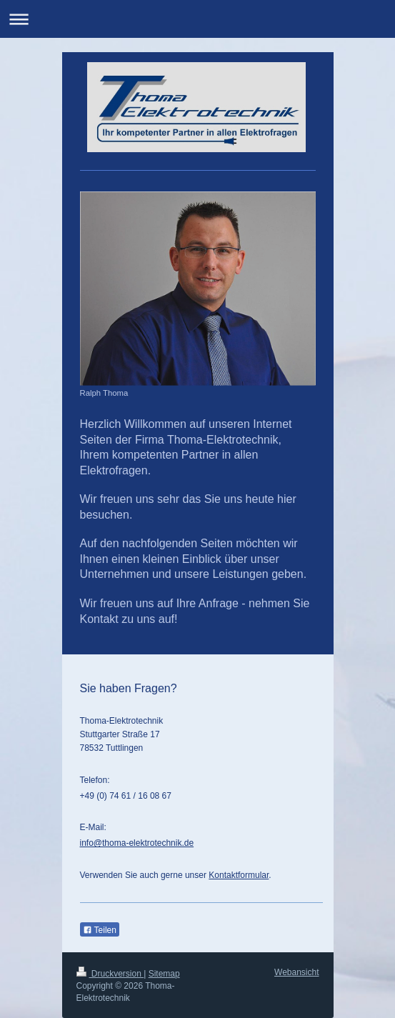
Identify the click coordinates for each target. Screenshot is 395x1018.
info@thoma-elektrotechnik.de (137, 843)
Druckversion (110, 974)
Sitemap (164, 974)
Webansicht (296, 972)
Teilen (99, 930)
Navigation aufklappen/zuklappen (197, 19)
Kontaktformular (239, 875)
